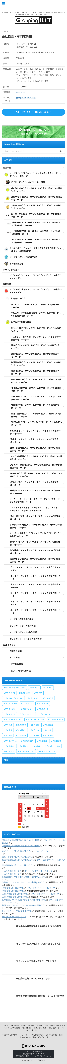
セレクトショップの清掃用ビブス (17, 911)
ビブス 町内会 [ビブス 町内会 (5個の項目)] (48, 735)
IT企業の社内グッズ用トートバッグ (33, 978)
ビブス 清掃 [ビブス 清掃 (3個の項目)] (34, 735)
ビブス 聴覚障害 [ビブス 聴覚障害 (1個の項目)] (27, 741)
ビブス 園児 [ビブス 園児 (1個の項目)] (20, 730)
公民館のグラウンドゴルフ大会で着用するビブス (24, 877)
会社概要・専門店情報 (18, 1025)
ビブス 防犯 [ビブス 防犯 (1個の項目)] (48, 746)
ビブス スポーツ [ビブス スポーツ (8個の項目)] (9, 714)
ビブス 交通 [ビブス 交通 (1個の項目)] (8, 725)
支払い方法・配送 (40, 1028)
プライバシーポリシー (51, 1025)
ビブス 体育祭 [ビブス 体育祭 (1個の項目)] (21, 725)
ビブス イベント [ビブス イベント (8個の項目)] (27, 703)
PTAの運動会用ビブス (12, 871)
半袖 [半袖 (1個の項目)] (58, 746)
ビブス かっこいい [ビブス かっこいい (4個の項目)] (32, 698)
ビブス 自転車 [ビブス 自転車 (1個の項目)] (9, 746)
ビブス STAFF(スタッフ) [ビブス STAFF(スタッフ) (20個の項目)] (13, 698)
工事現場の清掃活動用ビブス (15, 894)
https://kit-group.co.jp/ (26, 98)
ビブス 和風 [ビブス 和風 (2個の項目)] (8, 730)
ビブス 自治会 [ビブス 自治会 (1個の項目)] (42, 741)
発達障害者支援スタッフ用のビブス (18, 860)
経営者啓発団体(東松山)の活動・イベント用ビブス (40, 996)
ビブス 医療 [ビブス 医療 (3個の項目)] (34, 725)
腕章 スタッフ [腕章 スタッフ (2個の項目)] (9, 751)
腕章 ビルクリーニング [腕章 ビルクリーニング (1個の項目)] (26, 751)
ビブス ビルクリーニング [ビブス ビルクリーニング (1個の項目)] (35, 719)
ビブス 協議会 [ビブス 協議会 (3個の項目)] (48, 725)
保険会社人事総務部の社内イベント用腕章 (21, 840)
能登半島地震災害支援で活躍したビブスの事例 (38, 926)
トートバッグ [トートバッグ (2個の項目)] (34, 687)
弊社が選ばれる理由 (35, 1025)
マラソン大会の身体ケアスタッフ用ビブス (36, 961)
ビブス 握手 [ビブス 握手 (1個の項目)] (8, 735)
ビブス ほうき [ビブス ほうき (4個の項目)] (48, 698)
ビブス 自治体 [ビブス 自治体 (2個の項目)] (56, 741)
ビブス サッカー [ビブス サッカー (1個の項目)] (27, 709)
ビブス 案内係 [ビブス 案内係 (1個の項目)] (21, 735)
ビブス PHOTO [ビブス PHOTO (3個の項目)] (9, 693)
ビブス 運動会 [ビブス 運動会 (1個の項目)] (23, 746)
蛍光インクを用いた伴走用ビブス (17, 851)
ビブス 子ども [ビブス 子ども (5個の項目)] (34, 730)
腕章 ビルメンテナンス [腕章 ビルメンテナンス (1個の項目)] (46, 751)
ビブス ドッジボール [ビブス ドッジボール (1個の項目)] (26, 714)
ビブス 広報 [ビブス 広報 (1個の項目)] (47, 730)
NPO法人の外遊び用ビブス (14, 917)
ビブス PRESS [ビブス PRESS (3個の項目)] (24, 693)
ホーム (5, 1025)
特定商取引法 (26, 1028)
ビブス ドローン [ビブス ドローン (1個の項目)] (44, 714)
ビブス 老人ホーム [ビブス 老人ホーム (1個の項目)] (10, 741)
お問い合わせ (34, 1030)
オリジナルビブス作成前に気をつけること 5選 (38, 944)
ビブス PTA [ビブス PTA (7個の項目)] (38, 693)
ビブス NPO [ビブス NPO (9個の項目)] (47, 687)
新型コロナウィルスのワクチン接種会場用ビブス (24, 900)
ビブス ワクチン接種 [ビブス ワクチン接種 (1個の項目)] (55, 719)
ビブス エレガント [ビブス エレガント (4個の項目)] (10, 709)
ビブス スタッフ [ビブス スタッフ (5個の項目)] (43, 709)
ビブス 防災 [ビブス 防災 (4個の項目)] (36, 746)
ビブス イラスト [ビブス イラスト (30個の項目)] (43, 703)
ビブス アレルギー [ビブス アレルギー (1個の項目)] (10, 703)
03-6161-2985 (22, 92)
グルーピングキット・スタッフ (49, 851)
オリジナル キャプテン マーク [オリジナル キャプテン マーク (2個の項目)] (14, 687)
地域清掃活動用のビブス (13, 888)
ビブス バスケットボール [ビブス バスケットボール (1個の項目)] (13, 719)
